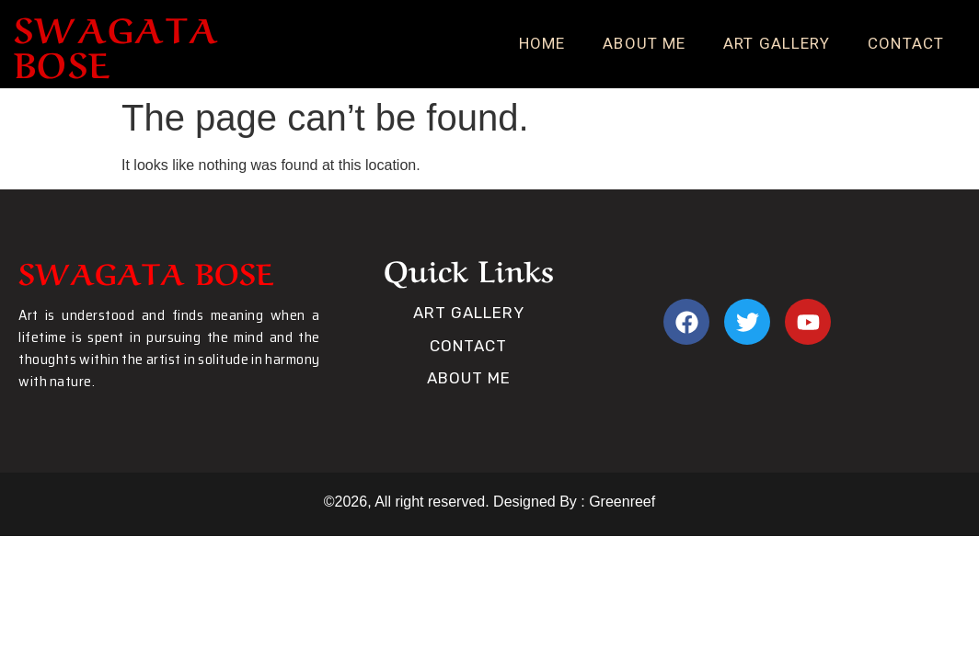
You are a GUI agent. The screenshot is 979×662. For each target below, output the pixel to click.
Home (542, 43)
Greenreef (620, 501)
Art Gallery (776, 43)
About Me (644, 43)
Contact (906, 43)
